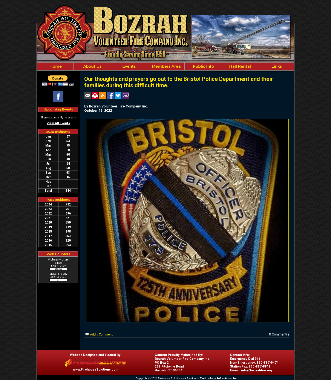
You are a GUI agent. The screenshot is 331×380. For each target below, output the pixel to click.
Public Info (203, 66)
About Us (91, 66)
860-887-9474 (268, 363)
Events (128, 66)
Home (55, 66)
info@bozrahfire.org (256, 370)
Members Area (166, 66)
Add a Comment (101, 334)
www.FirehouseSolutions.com (95, 369)
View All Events (58, 123)
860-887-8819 (260, 366)
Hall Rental (239, 66)
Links (276, 66)
